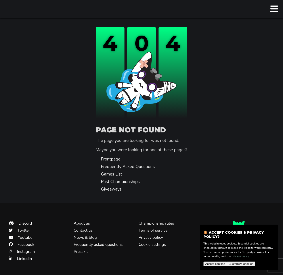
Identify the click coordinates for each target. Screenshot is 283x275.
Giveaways (111, 189)
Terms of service (153, 230)
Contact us (83, 230)
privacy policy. (240, 256)
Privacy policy (151, 237)
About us (82, 223)
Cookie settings (152, 244)
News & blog (85, 237)
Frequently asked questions (98, 244)
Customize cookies (241, 263)
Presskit (81, 251)
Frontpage (110, 159)
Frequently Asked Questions (128, 167)
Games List (111, 174)
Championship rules (156, 223)
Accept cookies (215, 263)
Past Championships (120, 182)
